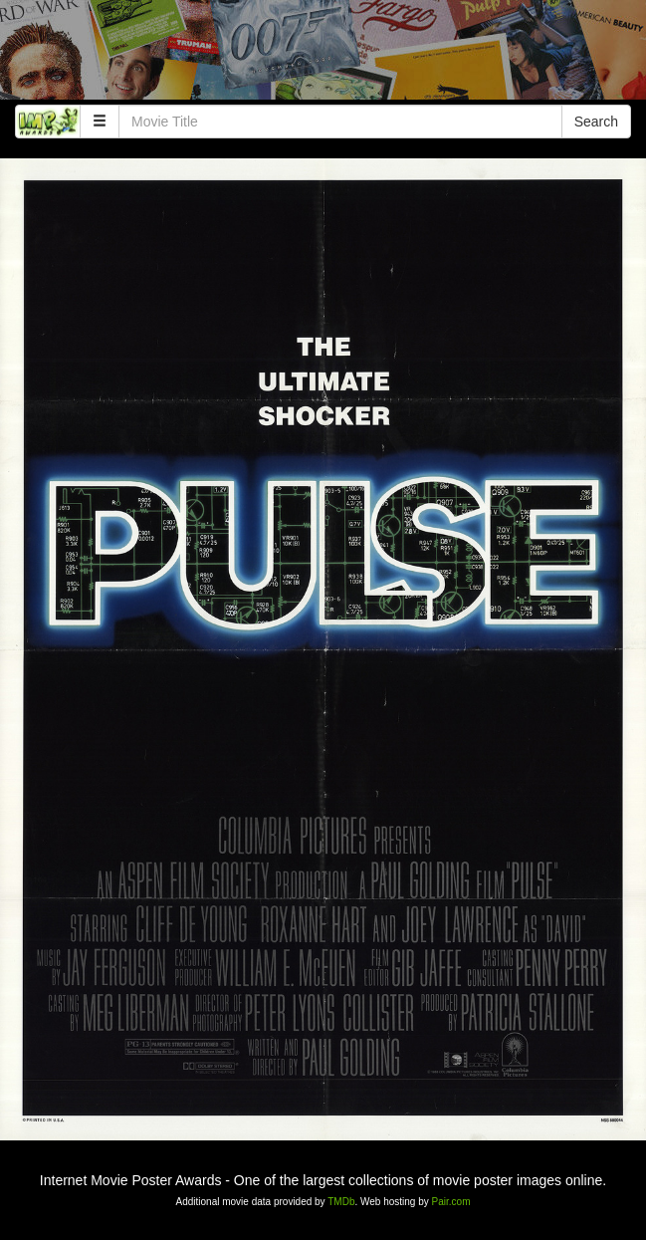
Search (596, 121)
